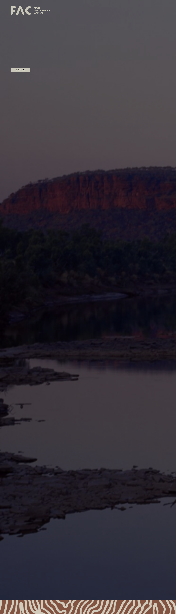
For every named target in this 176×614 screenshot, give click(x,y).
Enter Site (20, 70)
